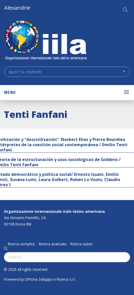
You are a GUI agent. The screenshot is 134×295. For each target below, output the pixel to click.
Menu (10, 92)
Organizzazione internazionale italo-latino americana (54, 211)
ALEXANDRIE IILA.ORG (45, 40)
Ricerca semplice (21, 244)
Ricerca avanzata (52, 244)
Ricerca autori (81, 244)
